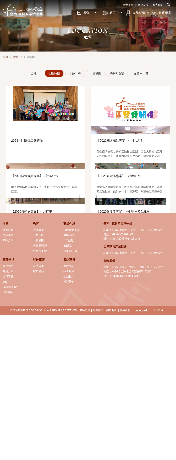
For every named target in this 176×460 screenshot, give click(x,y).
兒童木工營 (141, 73)
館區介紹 (8, 240)
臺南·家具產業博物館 (23, 9)
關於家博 (143, 4)
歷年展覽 (8, 235)
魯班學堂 (165, 13)
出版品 (67, 245)
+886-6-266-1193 (122, 234)
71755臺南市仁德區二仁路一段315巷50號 (137, 229)
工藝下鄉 (75, 73)
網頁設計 (85, 310)
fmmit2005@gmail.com (126, 238)
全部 (33, 73)
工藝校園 (95, 73)
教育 (112, 13)
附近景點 (68, 281)
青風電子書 (70, 250)
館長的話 (38, 271)
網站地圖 (111, 310)
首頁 (5, 57)
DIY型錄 (68, 240)
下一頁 (99, 198)
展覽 (86, 13)
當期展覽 (8, 229)
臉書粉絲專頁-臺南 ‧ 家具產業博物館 (141, 310)
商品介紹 (139, 13)
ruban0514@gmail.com (126, 275)
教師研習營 (117, 73)
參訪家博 (157, 4)
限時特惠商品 (71, 229)
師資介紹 (8, 271)
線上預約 (68, 271)
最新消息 (128, 4)
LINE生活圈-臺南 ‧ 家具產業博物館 (158, 310)
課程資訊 (8, 276)
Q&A (5, 281)
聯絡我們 (125, 310)
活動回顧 (8, 292)
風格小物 (68, 235)
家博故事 (38, 265)
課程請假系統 (11, 287)
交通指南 (68, 276)
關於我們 (8, 265)
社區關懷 (54, 73)
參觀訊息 (68, 265)
